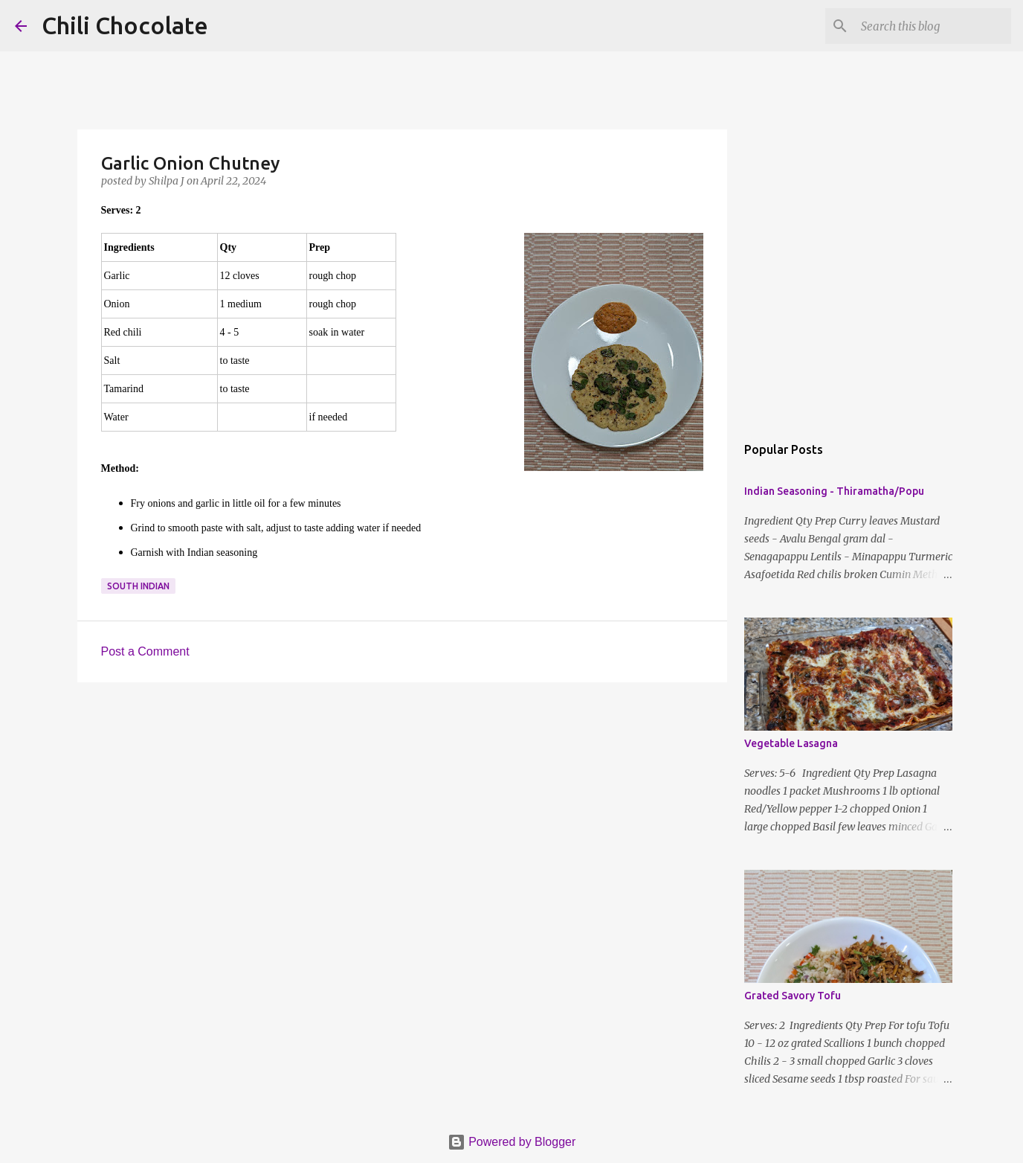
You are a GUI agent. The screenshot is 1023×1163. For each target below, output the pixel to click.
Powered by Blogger (512, 1141)
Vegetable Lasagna (791, 743)
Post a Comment (145, 651)
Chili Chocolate (125, 25)
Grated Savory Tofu (792, 996)
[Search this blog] (933, 26)
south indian (138, 586)
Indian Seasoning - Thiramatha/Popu (834, 491)
